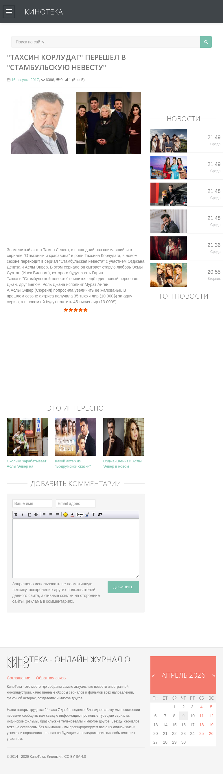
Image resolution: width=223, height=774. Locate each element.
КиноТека (44, 11)
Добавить (123, 587)
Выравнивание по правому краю (57, 514)
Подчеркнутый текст (29, 514)
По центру (50, 514)
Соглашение (18, 678)
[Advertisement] (76, 200)
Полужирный (16, 514)
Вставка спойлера (100, 514)
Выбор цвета (72, 514)
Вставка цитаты (87, 514)
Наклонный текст (22, 514)
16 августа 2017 (25, 80)
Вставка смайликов (65, 514)
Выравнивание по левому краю (44, 514)
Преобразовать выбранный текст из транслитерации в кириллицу (93, 514)
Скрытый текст (80, 514)
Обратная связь (51, 678)
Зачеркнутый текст (36, 514)
